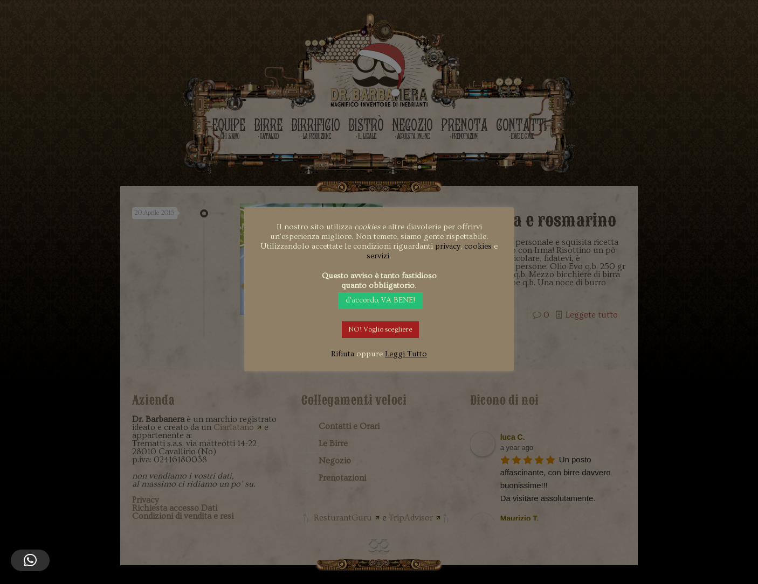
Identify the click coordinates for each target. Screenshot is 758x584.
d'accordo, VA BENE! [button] (380, 300)
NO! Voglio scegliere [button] (380, 329)
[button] (30, 560)
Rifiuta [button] (342, 353)
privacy (447, 246)
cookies (478, 246)
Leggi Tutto (406, 354)
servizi (378, 256)
